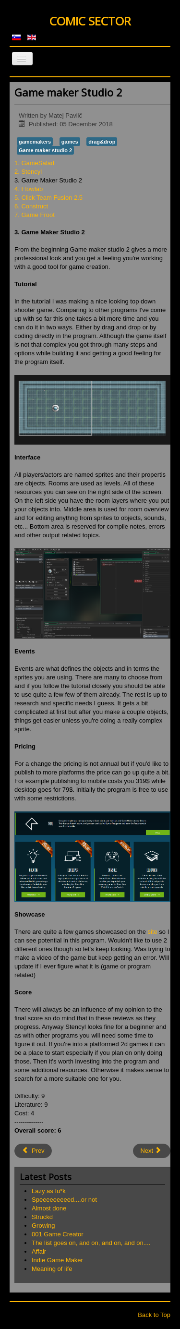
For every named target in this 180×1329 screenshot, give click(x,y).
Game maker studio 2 (45, 150)
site (152, 931)
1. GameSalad (34, 163)
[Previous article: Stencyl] (33, 1151)
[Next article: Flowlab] (151, 1151)
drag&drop (101, 142)
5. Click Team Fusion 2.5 (48, 197)
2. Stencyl (28, 171)
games (69, 142)
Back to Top (154, 1314)
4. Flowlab (28, 189)
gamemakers (35, 142)
